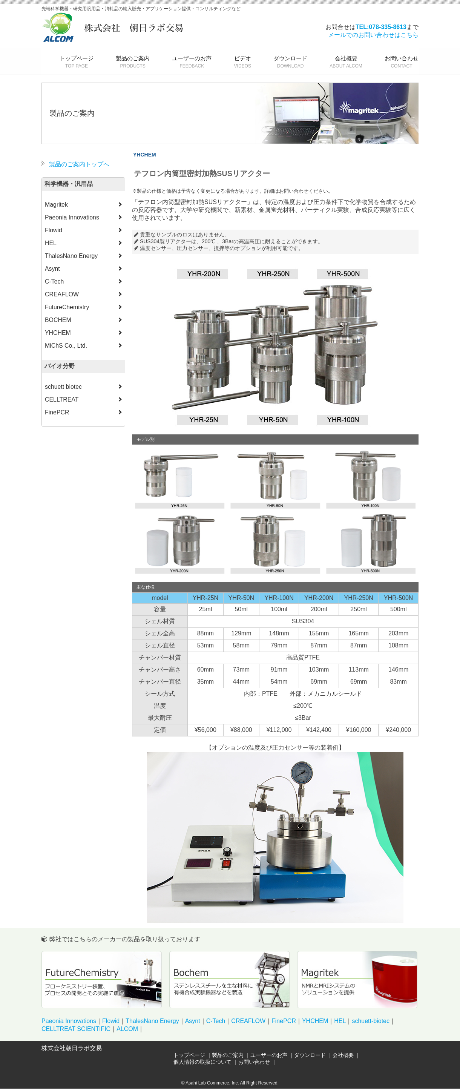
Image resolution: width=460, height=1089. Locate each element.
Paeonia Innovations (68, 1021)
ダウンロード (290, 62)
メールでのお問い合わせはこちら (373, 35)
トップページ (77, 62)
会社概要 (346, 62)
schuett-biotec (370, 1021)
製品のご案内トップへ (79, 164)
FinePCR (283, 1021)
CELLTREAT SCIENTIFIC (75, 1029)
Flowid (111, 1021)
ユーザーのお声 (192, 62)
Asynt (192, 1021)
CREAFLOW (248, 1021)
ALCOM (127, 1029)
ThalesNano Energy (152, 1021)
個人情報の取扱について (202, 1062)
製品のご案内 (133, 62)
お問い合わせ (402, 62)
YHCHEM (315, 1021)
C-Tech (215, 1021)
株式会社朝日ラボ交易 (71, 1048)
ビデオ (242, 62)
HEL (340, 1021)
